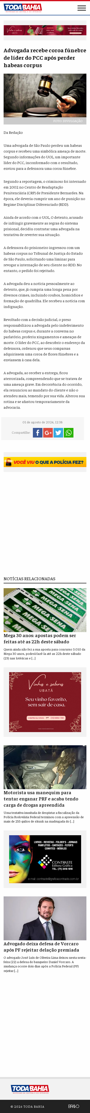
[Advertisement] (45, 524)
